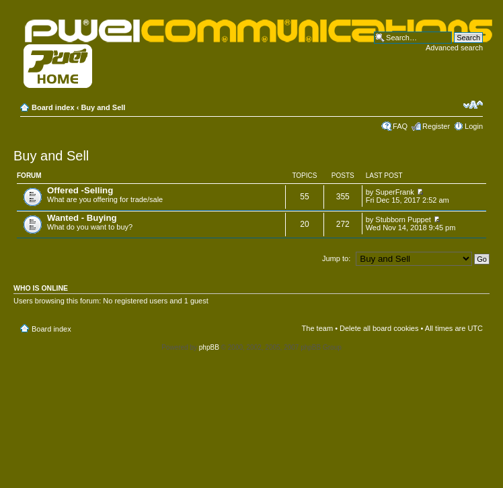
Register (436, 126)
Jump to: (336, 258)
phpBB (209, 347)
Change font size (473, 105)
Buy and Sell (103, 107)
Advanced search (454, 48)
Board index (53, 107)
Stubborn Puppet (403, 219)
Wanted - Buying (82, 218)
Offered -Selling (80, 190)
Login (474, 126)
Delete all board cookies (379, 328)
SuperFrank (394, 192)
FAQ (400, 126)
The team (317, 328)
